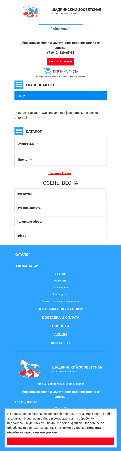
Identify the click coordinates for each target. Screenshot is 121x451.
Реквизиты (60, 280)
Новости (60, 326)
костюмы (24, 193)
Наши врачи (60, 287)
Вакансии (60, 273)
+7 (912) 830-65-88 (61, 52)
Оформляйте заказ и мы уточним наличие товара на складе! (60, 45)
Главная (20, 113)
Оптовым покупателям (61, 309)
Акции (60, 334)
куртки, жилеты (29, 207)
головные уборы (29, 221)
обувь (21, 236)
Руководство (60, 294)
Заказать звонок (60, 61)
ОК (60, 441)
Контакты (60, 343)
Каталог (34, 113)
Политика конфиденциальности (61, 301)
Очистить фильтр (59, 173)
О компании (26, 266)
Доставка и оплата (60, 317)
